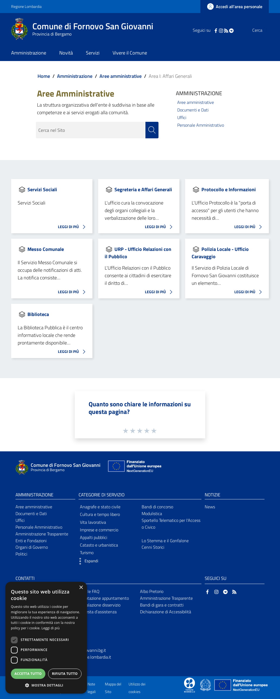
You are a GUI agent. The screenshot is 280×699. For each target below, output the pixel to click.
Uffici (181, 117)
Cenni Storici (153, 547)
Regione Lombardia (26, 6)
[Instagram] (210, 30)
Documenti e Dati (193, 110)
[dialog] (46, 638)
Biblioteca (38, 314)
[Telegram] (220, 30)
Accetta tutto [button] (28, 673)
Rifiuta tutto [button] (65, 673)
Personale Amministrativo (200, 125)
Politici (21, 554)
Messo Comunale (45, 249)
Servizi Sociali (42, 189)
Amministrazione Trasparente (41, 534)
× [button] (81, 588)
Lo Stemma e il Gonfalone (165, 540)
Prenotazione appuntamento (103, 598)
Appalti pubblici (93, 537)
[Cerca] (262, 30)
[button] (87, 561)
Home (44, 76)
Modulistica (152, 513)
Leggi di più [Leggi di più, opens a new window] (51, 628)
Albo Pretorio (151, 591)
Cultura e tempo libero (100, 514)
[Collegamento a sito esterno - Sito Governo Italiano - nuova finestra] (206, 684)
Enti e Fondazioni (30, 540)
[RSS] (215, 30)
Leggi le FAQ (88, 591)
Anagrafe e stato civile (100, 507)
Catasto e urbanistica (99, 545)
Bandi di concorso (157, 507)
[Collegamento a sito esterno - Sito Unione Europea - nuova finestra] (134, 467)
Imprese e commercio (99, 529)
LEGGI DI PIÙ (73, 227)
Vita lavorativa (93, 522)
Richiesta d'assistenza (97, 611)
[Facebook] (205, 30)
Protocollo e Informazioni (228, 189)
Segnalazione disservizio (98, 605)
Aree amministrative (120, 76)
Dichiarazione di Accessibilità (165, 611)
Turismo (87, 553)
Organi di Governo (31, 547)
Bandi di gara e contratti (161, 605)
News (210, 507)
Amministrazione (74, 76)
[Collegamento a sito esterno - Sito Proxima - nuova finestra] (189, 684)
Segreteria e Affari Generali (143, 189)
